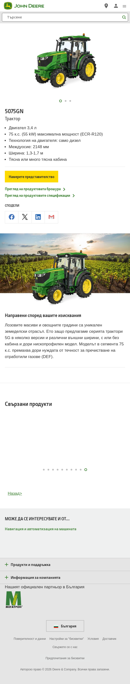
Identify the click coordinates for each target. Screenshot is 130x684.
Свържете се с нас (64, 647)
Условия (93, 639)
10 (86, 469)
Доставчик (109, 639)
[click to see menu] (124, 6)
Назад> (15, 493)
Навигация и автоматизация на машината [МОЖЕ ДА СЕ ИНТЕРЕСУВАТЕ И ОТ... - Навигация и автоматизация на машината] (40, 528)
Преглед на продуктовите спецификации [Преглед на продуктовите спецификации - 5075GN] (40, 195)
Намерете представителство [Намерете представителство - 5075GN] (31, 176)
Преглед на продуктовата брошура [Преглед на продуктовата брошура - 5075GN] (35, 188)
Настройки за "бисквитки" (66, 639)
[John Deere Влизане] (116, 6)
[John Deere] (27, 6)
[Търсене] (65, 17)
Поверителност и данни (30, 639)
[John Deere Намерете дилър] (106, 6)
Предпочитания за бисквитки (65, 658)
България (65, 626)
